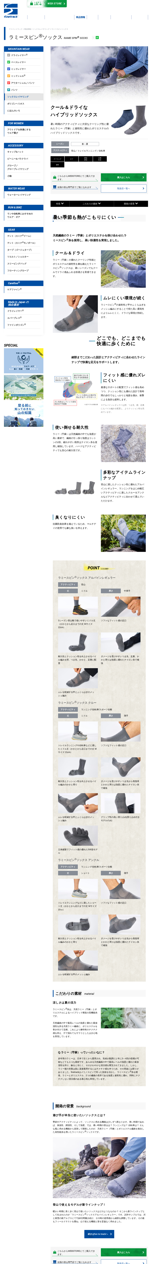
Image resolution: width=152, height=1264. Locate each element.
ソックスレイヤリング (41, 29)
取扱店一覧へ (130, 188)
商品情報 (27, 29)
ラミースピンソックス (59, 29)
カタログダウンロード (91, 4)
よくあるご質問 (94, 7)
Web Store (46, 3)
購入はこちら (130, 177)
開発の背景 (131, 203)
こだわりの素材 (92, 203)
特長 (60, 203)
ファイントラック (15, 29)
